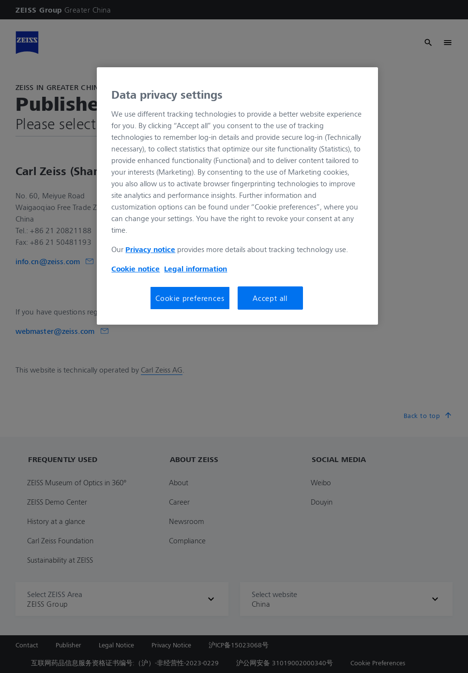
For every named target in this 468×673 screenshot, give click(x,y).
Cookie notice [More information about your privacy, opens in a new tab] (135, 268)
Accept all (270, 298)
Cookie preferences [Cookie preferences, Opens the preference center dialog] (189, 298)
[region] (237, 196)
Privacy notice (150, 249)
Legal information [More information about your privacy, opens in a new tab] (195, 268)
